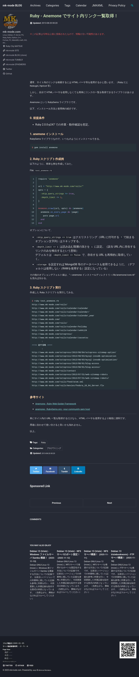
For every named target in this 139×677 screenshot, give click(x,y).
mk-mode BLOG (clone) (15, 60)
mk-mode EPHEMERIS (14, 69)
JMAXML (96, 5)
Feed (34, 665)
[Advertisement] (83, 60)
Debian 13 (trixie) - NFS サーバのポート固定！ (69, 574)
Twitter (7, 74)
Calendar (79, 5)
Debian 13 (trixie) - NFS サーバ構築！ (95, 572)
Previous (56, 522)
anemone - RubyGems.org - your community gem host (67, 422)
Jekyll (34, 670)
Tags (66, 5)
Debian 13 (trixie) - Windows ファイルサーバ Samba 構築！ (41, 576)
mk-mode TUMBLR (13, 65)
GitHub (7, 79)
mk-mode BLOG (12, 5)
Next (109, 522)
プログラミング (54, 469)
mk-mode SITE (11, 55)
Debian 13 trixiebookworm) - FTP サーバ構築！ (122, 574)
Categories (51, 5)
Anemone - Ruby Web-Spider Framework (59, 417)
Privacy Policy (115, 5)
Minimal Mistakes (46, 670)
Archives (34, 5)
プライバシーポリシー (11, 661)
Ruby (43, 463)
